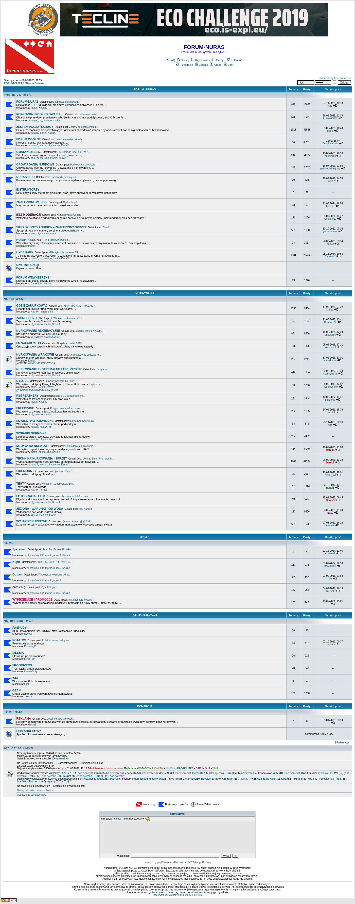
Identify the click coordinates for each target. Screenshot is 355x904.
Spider (99, 775)
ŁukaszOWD (330, 118)
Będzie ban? (70, 202)
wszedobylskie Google (69, 215)
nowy (330, 512)
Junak (231, 773)
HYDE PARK (25, 252)
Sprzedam (19, 549)
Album (215, 64)
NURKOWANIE (145, 293)
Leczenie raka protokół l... (61, 718)
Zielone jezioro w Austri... (89, 330)
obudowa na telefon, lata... (75, 496)
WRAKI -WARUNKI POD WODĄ (37, 363)
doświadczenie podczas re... (85, 354)
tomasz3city (30, 671)
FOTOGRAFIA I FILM (30, 496)
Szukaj (183, 60)
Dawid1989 (330, 566)
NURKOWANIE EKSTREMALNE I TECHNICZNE (49, 369)
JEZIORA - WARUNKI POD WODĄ (39, 508)
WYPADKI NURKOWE (31, 433)
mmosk (330, 525)
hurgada (102, 369)
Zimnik (106, 227)
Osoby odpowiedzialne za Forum (35, 790)
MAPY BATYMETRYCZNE (78, 305)
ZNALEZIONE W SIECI (31, 202)
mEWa (334, 773)
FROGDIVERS (22, 665)
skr (330, 578)
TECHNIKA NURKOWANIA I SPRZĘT (41, 458)
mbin (330, 181)
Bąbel (330, 131)
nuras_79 (29, 658)
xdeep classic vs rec (61, 471)
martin (34, 107)
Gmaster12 (330, 218)
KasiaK (43, 107)
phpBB (161, 862)
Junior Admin (114, 768)
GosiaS (32, 724)
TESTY (21, 483)
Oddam (17, 574)
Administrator (96, 768)
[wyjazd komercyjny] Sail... (77, 521)
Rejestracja (184, 64)
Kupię (16, 562)
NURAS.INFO (25, 177)
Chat (228, 64)
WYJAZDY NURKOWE (31, 521)
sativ (330, 644)
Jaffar (330, 309)
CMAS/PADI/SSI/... (28, 152)
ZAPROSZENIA (26, 318)
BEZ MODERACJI (28, 214)
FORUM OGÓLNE (28, 139)
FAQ (170, 60)
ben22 (330, 244)
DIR (56, 389)
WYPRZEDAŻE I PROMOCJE (32, 599)
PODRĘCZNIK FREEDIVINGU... (54, 562)
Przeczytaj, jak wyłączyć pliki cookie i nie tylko (177, 895)
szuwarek (330, 553)
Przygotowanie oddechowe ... (66, 408)
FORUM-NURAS (27, 101)
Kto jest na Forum (18, 748)
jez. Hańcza (85, 509)
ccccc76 (130, 773)
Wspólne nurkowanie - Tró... (68, 318)
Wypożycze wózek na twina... (54, 574)
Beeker (28, 633)
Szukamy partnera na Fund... (60, 381)
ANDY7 (66, 773)
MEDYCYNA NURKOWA (33, 446)
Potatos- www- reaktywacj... (57, 640)
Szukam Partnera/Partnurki (34, 389)
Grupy (217, 60)
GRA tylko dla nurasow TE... (64, 252)
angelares (330, 156)
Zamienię (18, 587)
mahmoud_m (330, 373)
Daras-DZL (330, 322)
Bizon (98, 773)
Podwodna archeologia (82, 164)
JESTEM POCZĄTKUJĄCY (34, 127)
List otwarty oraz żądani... (64, 177)
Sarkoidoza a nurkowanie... (80, 446)
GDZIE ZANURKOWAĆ (32, 305)
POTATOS (19, 640)
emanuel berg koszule (80, 599)
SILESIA (18, 653)
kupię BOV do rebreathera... (69, 395)
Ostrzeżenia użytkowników (31, 794)
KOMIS (145, 537)
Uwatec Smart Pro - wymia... (98, 458)
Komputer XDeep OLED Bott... (58, 483)
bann (33, 387)
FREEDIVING (25, 408)
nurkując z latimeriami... (67, 101)
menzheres (330, 360)
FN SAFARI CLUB (28, 343)
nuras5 (34, 120)
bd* (51, 427)
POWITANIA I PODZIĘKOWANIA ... (40, 114)
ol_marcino (46, 120)
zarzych (330, 591)
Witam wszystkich (89, 114)
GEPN (16, 690)
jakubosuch (330, 347)
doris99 (164, 773)
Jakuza (28, 696)
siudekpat (65, 775)
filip (330, 105)
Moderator (130, 768)
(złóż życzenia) (85, 773)
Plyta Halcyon (48, 587)
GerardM (197, 773)
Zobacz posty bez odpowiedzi (335, 78)
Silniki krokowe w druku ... (57, 240)
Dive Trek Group (27, 265)
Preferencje (343, 742)
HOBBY (21, 240)
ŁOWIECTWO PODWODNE (34, 421)
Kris (303, 773)
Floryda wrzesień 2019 (69, 343)
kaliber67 (330, 399)
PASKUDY (19, 627)
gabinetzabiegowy (330, 168)
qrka (33, 158)
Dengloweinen (330, 143)
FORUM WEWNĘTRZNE (33, 277)
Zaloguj (201, 64)
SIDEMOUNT (25, 471)
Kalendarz (235, 60)
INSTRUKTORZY (27, 189)
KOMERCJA (144, 706)
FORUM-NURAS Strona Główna (24, 83)
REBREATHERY (27, 395)
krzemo (330, 206)
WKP (15, 678)
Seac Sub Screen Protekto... (57, 549)
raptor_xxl (330, 475)
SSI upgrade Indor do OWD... (73, 152)
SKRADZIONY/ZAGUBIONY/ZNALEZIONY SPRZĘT (51, 227)
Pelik (32, 775)
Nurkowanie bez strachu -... (72, 139)
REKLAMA (23, 718)
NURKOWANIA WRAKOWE (35, 354)
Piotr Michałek (330, 386)
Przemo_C (30, 646)
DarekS (35, 283)
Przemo (183, 862)
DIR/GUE (22, 381)
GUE (207, 768)
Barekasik (330, 256)
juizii (330, 412)
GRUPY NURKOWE (145, 615)
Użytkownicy (200, 60)
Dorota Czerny (45, 387)
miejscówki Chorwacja (82, 421)
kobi (26, 684)
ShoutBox (177, 813)
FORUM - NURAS (145, 89)
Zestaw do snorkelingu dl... (84, 127)
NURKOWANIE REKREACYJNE (38, 330)
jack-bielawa (330, 231)
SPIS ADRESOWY (28, 731)
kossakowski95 (268, 773)
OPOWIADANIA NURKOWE (35, 164)
